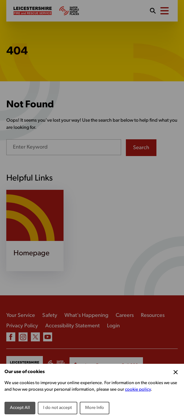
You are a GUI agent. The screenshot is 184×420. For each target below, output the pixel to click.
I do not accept (57, 408)
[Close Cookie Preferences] (175, 372)
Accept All (20, 408)
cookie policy (138, 389)
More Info (94, 408)
